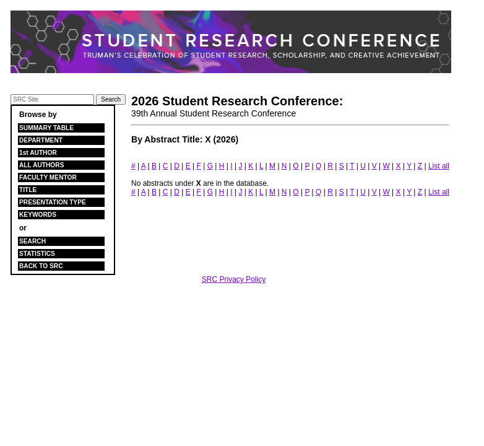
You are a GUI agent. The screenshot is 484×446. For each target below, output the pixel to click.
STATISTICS (37, 253)
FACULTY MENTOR (48, 177)
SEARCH (32, 241)
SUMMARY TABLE (46, 128)
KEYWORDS (37, 214)
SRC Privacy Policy (234, 279)
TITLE (28, 189)
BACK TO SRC (41, 266)
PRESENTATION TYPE (52, 202)
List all (438, 166)
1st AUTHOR (38, 152)
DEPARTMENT (41, 140)
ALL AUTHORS (41, 165)
